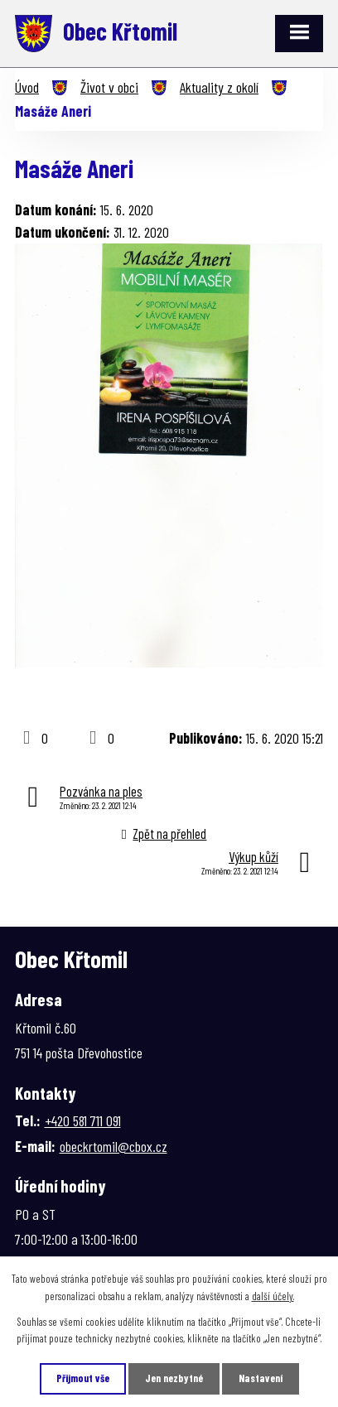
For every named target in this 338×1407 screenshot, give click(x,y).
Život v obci (109, 87)
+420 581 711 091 (83, 1120)
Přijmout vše (82, 1378)
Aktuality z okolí (219, 87)
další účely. (273, 1296)
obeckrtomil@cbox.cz (113, 1146)
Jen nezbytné (174, 1378)
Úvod (27, 87)
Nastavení (260, 1378)
